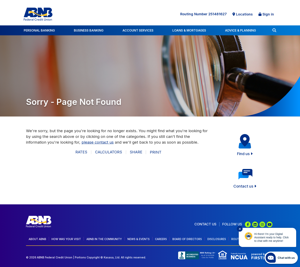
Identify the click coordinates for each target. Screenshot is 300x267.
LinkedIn (255, 224)
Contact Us (205, 224)
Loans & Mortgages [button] (189, 30)
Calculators (108, 152)
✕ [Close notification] (239, 229)
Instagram (262, 224)
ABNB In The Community (104, 239)
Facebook (248, 224)
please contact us (98, 142)
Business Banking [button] (89, 30)
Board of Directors (187, 239)
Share (136, 152)
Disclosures (216, 239)
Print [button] (156, 152)
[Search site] (274, 30)
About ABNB (37, 239)
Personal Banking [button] (39, 30)
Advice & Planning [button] (240, 30)
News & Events (138, 239)
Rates (81, 152)
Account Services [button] (137, 30)
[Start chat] (281, 258)
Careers (161, 239)
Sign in (268, 14)
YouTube (269, 224)
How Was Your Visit (66, 239)
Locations (244, 14)
